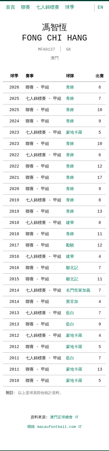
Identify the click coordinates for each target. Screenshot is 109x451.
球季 (69, 7)
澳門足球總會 (64, 416)
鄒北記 (72, 267)
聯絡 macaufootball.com (54, 426)
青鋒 (70, 86)
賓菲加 (72, 301)
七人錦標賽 (47, 7)
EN (100, 7)
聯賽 (25, 7)
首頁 (10, 7)
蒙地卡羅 (74, 132)
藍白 (70, 312)
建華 (70, 222)
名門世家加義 (78, 289)
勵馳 (70, 244)
